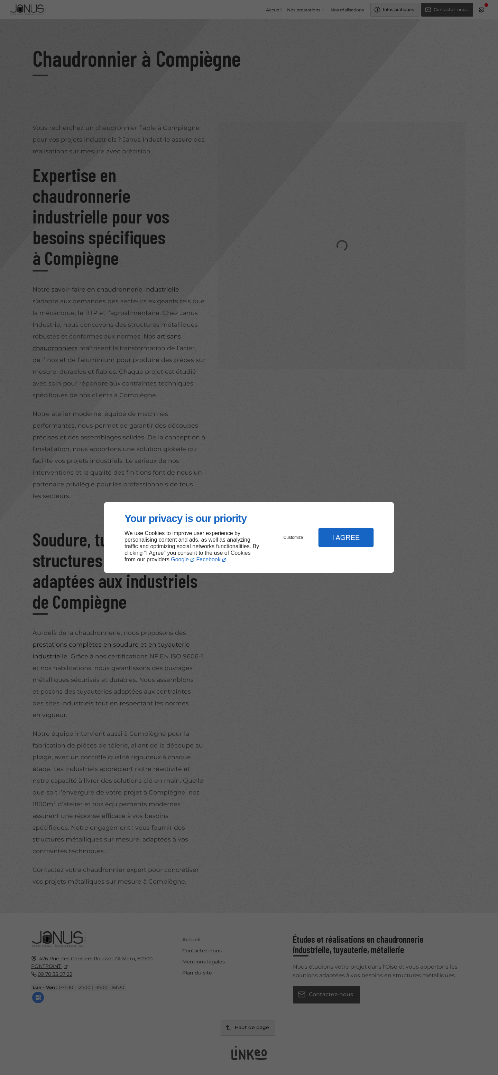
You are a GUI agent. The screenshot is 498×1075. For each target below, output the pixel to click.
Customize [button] (293, 537)
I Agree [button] (346, 537)
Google (180, 559)
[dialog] (249, 537)
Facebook (208, 559)
